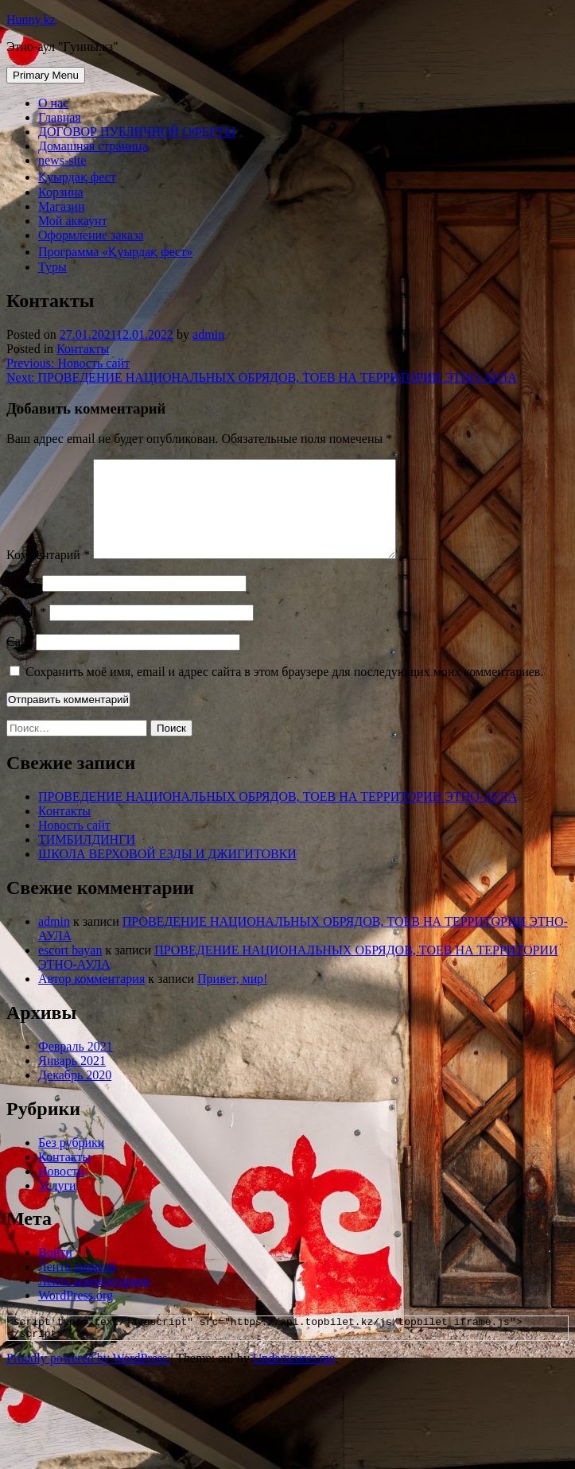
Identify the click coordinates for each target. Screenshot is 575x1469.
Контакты (82, 349)
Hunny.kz (31, 19)
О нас (53, 103)
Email (26, 631)
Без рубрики (71, 1161)
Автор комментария (91, 998)
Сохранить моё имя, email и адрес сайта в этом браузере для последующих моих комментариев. (284, 691)
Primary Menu (46, 75)
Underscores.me (294, 1382)
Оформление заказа (91, 235)
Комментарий (48, 574)
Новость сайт (74, 844)
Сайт (19, 660)
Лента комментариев (94, 1300)
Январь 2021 (72, 1079)
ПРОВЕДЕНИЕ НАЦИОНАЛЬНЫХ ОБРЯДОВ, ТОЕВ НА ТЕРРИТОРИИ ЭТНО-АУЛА (277, 815)
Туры (52, 267)
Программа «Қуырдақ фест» (115, 251)
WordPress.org (75, 1314)
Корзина (61, 192)
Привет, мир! (232, 998)
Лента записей (77, 1285)
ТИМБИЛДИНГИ (86, 858)
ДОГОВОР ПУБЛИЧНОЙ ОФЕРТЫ (136, 131)
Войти (55, 1271)
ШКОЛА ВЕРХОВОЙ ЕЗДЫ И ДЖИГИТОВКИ (167, 873)
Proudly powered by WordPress (88, 1382)
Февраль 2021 (75, 1065)
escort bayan (70, 969)
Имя (22, 601)
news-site (62, 160)
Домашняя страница (93, 146)
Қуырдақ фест (77, 177)
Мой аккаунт (72, 220)
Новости (61, 1190)
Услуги (57, 1204)
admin (208, 334)
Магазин (61, 206)
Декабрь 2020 (74, 1094)
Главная (59, 117)
